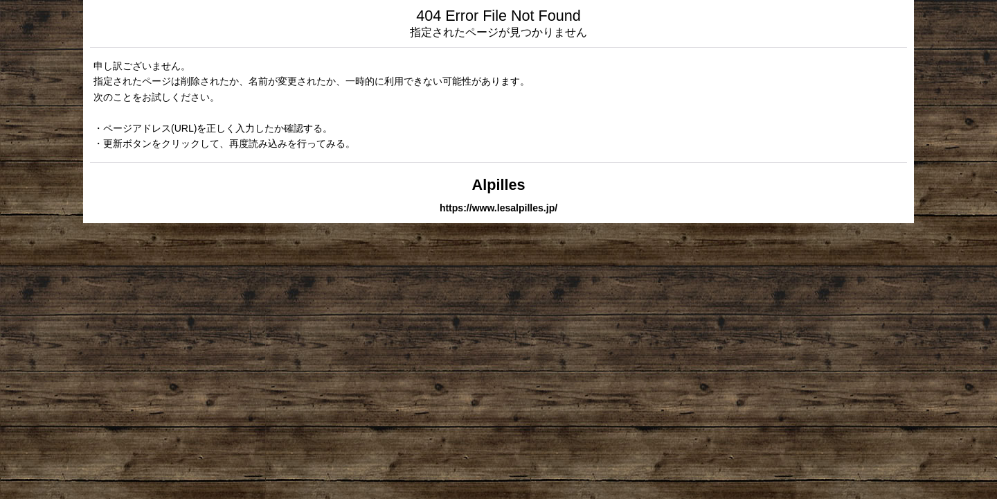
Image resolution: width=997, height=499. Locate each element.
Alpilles (499, 184)
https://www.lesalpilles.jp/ (498, 207)
